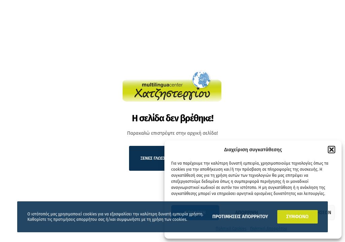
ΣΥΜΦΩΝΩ (297, 216)
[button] (331, 149)
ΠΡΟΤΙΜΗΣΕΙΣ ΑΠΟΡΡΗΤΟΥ (240, 216)
